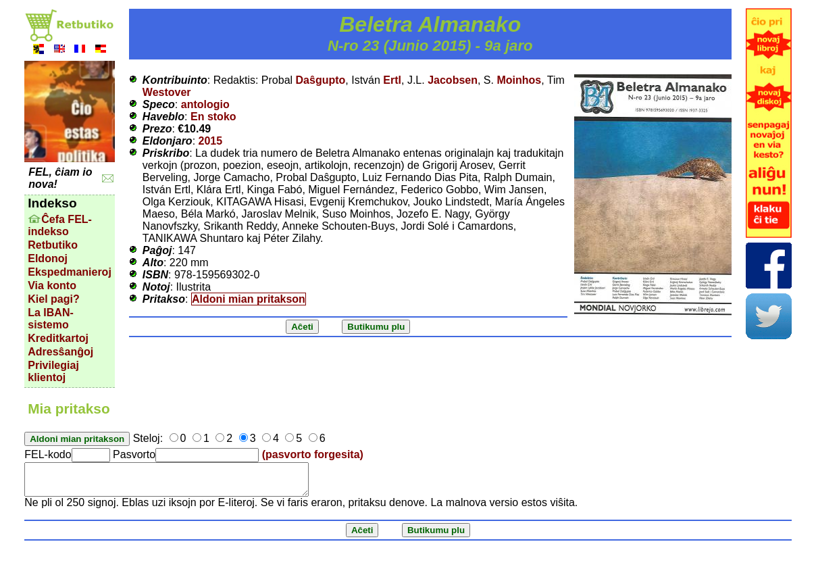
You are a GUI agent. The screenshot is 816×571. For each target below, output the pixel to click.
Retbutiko (53, 245)
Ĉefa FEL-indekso (60, 225)
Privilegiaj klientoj (53, 371)
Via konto (52, 285)
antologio (205, 104)
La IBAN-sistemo (51, 318)
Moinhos (518, 80)
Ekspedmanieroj (69, 272)
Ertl (392, 80)
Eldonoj (48, 258)
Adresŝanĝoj (60, 351)
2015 (211, 141)
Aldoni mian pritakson (248, 299)
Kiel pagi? (53, 299)
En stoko (213, 116)
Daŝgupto (321, 80)
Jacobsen (453, 80)
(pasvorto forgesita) (312, 454)
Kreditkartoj (58, 338)
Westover (167, 92)
